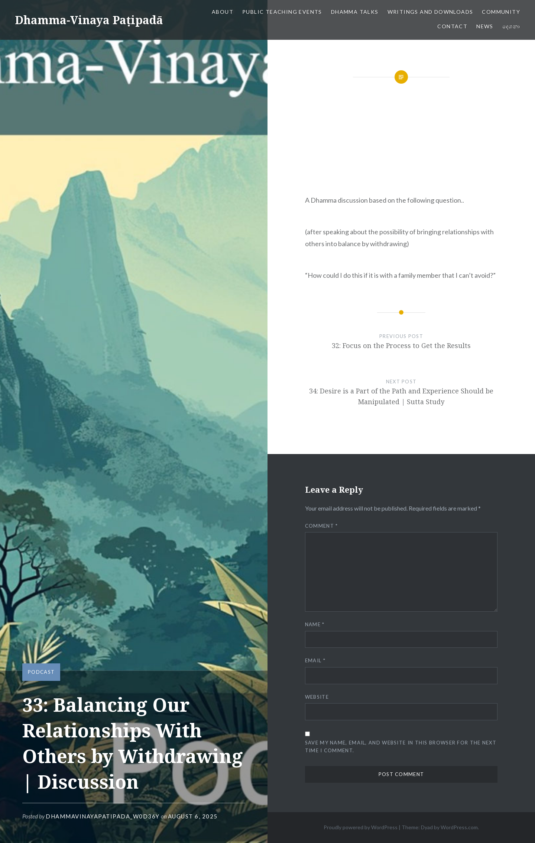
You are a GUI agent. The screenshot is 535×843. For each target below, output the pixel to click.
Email (315, 660)
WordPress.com (459, 827)
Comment (321, 526)
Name (315, 624)
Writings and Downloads (430, 12)
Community (501, 12)
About (222, 12)
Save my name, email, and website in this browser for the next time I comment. (400, 746)
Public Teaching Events (282, 12)
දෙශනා (511, 26)
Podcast (41, 672)
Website (317, 697)
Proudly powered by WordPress (361, 827)
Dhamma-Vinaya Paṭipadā (89, 20)
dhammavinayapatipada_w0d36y (103, 816)
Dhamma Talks (355, 12)
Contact (452, 26)
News (484, 26)
